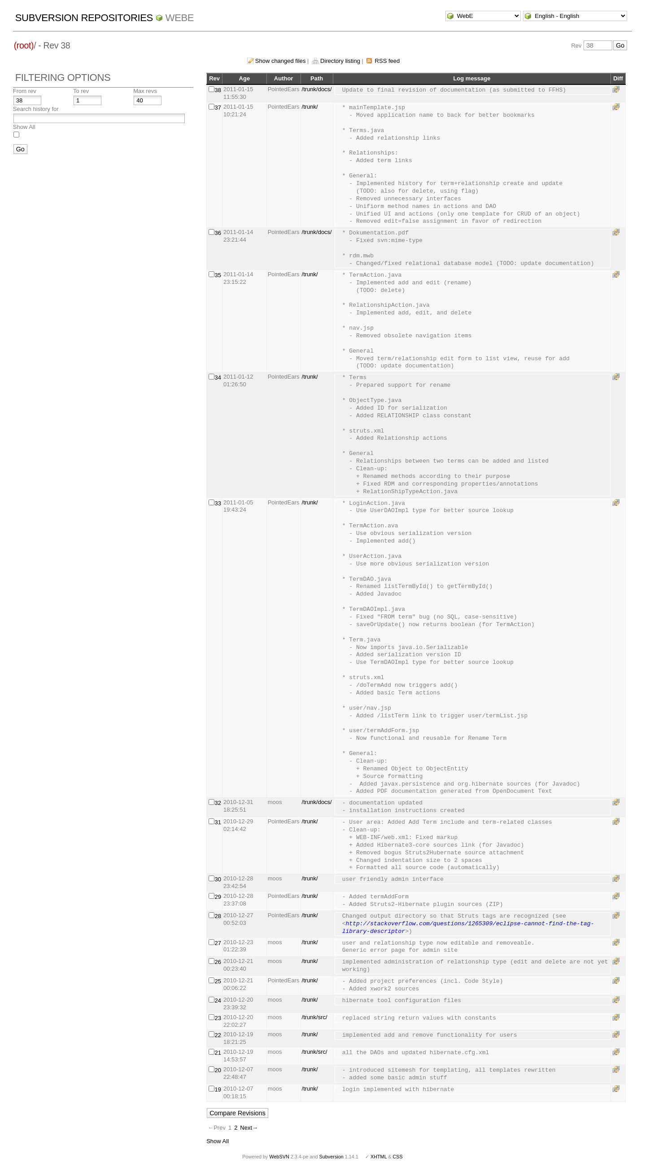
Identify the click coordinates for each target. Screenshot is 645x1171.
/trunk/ (310, 106)
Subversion (331, 1156)
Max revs (145, 91)
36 (218, 233)
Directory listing (340, 60)
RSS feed (387, 60)
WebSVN (279, 1156)
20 (218, 1070)
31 (218, 822)
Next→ (249, 1127)
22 (218, 1035)
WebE (180, 17)
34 (218, 377)
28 (218, 916)
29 (218, 896)
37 (218, 107)
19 (218, 1089)
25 (218, 981)
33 (218, 503)
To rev (81, 91)
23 (218, 1018)
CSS (398, 1156)
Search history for (36, 109)
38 (218, 90)
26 (218, 962)
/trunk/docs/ (317, 89)
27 (218, 943)
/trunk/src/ (314, 1017)
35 (218, 275)
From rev (24, 91)
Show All (24, 127)
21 (218, 1052)
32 (218, 803)
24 (218, 1000)
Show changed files (280, 60)
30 (218, 879)
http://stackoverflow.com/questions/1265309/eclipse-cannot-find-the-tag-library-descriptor (468, 928)
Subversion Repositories (84, 17)
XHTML (378, 1156)
